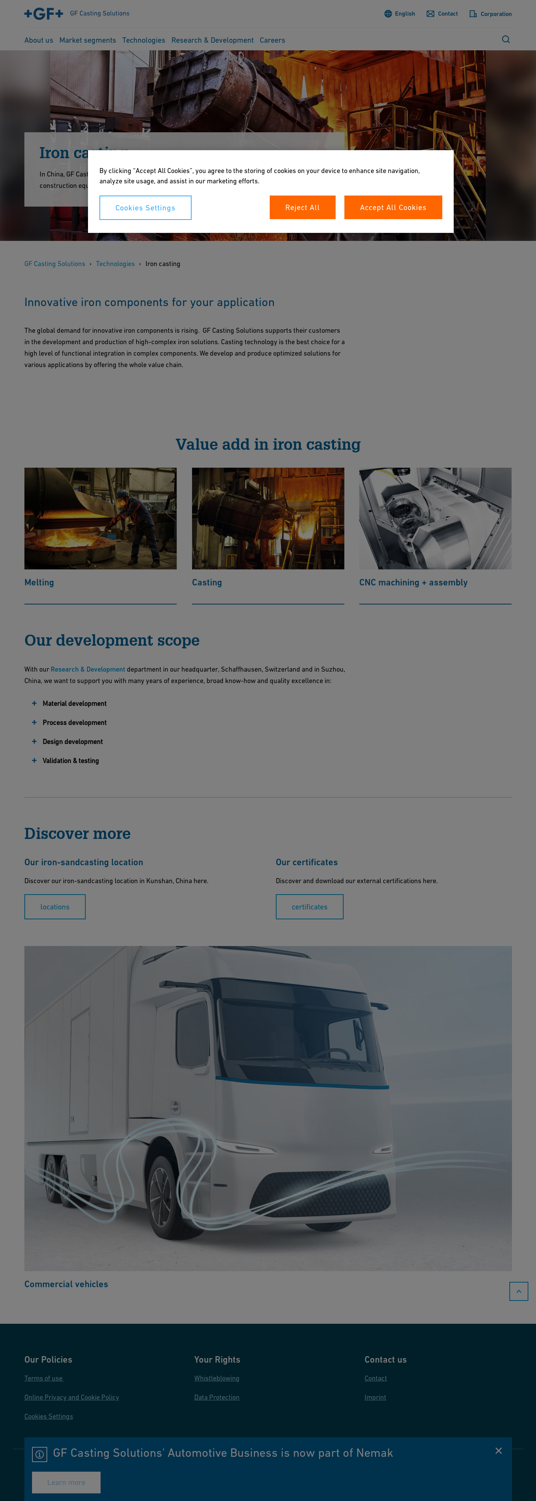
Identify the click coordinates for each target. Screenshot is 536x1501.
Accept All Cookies (393, 207)
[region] (271, 191)
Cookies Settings (145, 208)
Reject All (302, 207)
